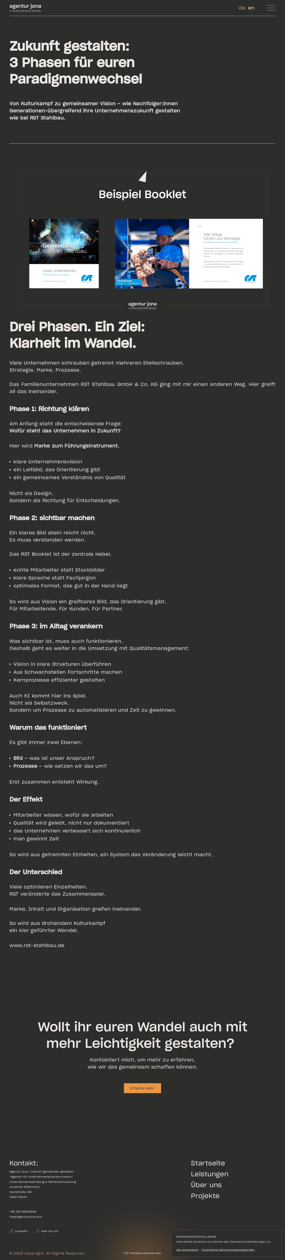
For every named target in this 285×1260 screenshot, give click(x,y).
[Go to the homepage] (143, 1253)
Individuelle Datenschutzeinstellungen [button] (228, 1249)
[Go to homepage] (25, 8)
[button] (271, 8)
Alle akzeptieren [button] (187, 1249)
